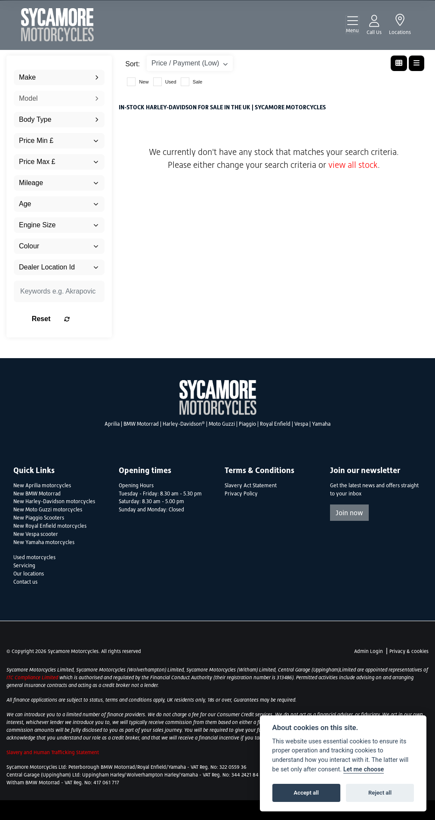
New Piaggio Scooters (38, 518)
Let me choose (363, 769)
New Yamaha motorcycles (43, 542)
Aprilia (112, 424)
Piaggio (247, 424)
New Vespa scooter (35, 534)
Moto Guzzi (222, 424)
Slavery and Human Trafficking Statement (52, 752)
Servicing (24, 566)
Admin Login (368, 651)
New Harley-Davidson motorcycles (54, 501)
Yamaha (321, 424)
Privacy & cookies (409, 651)
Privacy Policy (241, 494)
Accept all (306, 792)
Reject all (380, 792)
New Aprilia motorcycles (42, 486)
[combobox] (59, 77)
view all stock (353, 165)
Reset (72, 318)
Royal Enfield (275, 424)
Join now (349, 513)
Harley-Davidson (184, 424)
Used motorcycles (34, 557)
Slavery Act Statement (251, 486)
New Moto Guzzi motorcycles (47, 510)
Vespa (301, 424)
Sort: (132, 64)
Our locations (28, 574)
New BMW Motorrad (37, 494)
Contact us (25, 582)
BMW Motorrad (141, 424)
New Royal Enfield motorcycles (49, 526)
